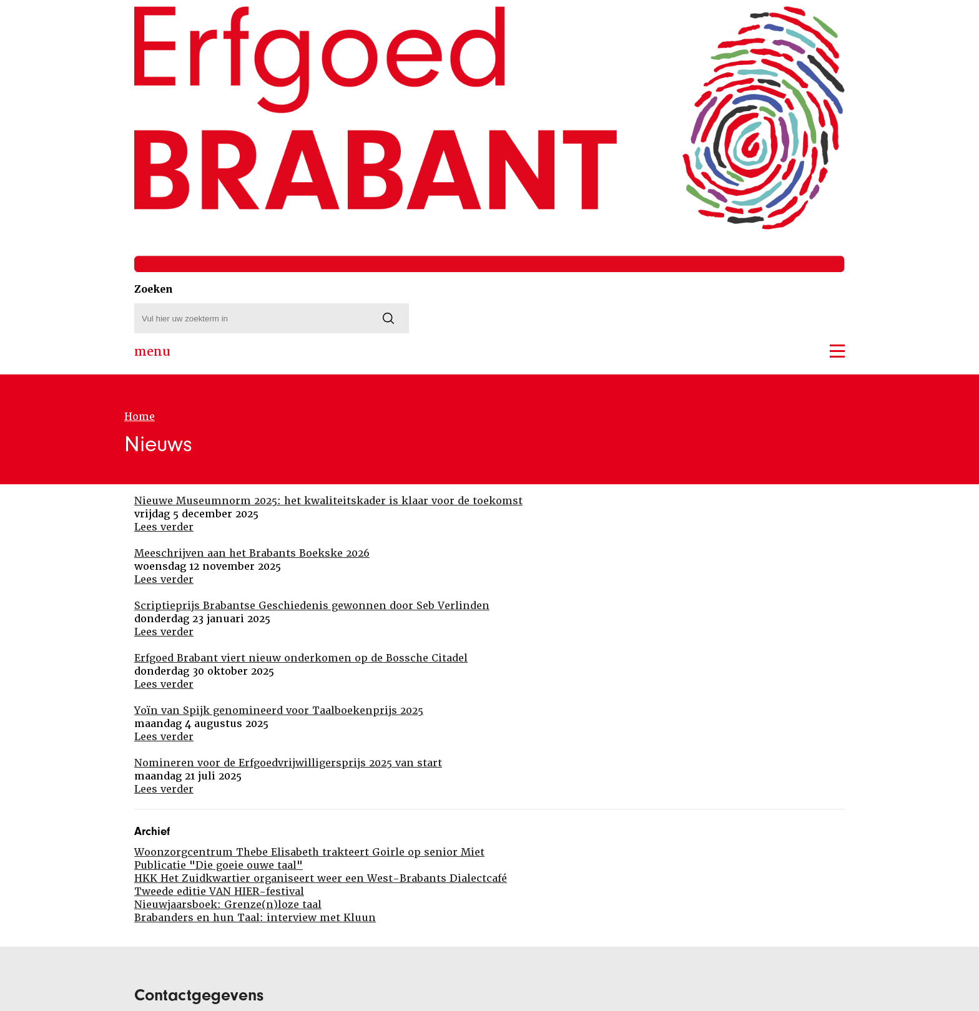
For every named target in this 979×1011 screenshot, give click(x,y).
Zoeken (153, 289)
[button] (837, 351)
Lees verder (164, 527)
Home (139, 416)
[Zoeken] (388, 318)
